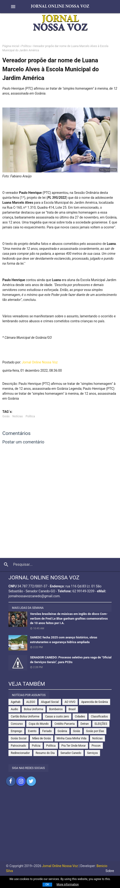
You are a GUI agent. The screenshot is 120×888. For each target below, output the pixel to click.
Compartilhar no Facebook (10, 781)
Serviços (92, 753)
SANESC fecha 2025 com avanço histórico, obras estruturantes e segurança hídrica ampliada (63, 640)
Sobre (109, 871)
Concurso (17, 723)
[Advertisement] (60, 828)
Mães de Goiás (41, 738)
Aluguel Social (50, 702)
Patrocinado (18, 745)
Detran (85, 723)
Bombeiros (56, 709)
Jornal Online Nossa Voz (40, 362)
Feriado (47, 731)
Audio (14, 709)
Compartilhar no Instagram (21, 781)
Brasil (72, 709)
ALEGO (30, 702)
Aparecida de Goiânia (94, 702)
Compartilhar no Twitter (31, 781)
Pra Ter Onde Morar (74, 745)
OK (47, 884)
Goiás (6, 416)
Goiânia (62, 731)
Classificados (99, 716)
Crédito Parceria (64, 723)
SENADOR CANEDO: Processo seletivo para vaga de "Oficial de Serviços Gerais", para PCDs (71, 660)
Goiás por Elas (95, 731)
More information (68, 884)
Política (26, 46)
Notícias (17, 416)
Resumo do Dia (45, 753)
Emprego (16, 731)
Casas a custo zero (57, 716)
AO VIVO (70, 702)
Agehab (15, 702)
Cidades (80, 716)
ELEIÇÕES (101, 723)
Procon (96, 745)
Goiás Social (18, 738)
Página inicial (10, 46)
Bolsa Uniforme (33, 709)
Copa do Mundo (39, 723)
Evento (32, 731)
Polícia (36, 745)
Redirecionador (20, 753)
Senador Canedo (71, 753)
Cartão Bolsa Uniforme (25, 716)
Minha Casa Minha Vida (71, 738)
